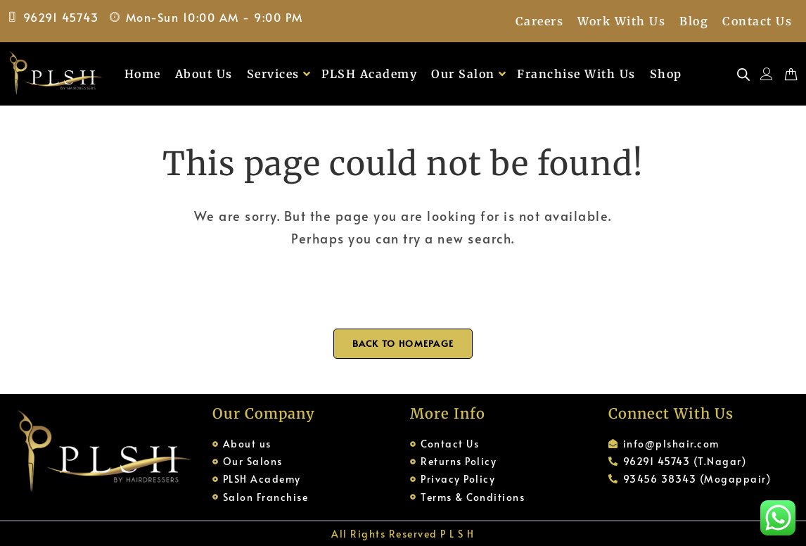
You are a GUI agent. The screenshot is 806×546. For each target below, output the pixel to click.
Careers (540, 21)
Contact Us (757, 21)
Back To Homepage (403, 343)
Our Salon (468, 74)
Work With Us (621, 21)
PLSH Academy (369, 74)
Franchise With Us (576, 74)
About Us (204, 74)
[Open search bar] (743, 74)
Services (279, 74)
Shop (666, 74)
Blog (693, 21)
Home (142, 74)
